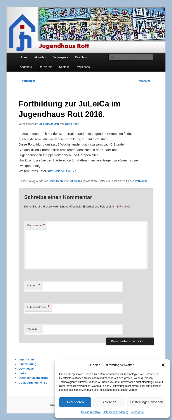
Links (22, 373)
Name (33, 286)
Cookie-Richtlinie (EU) (34, 382)
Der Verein (45, 67)
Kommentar (36, 225)
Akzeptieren (75, 402)
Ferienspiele (60, 57)
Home (23, 57)
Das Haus (81, 57)
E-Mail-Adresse (38, 307)
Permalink (141, 181)
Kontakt (64, 67)
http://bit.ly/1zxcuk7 (62, 171)
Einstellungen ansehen (146, 402)
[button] (163, 365)
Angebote (26, 67)
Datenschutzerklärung (116, 412)
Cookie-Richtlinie (91, 412)
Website (32, 328)
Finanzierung (27, 364)
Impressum (137, 412)
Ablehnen (109, 402)
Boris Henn (72, 123)
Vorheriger (27, 80)
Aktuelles (40, 57)
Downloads (83, 67)
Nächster (146, 80)
